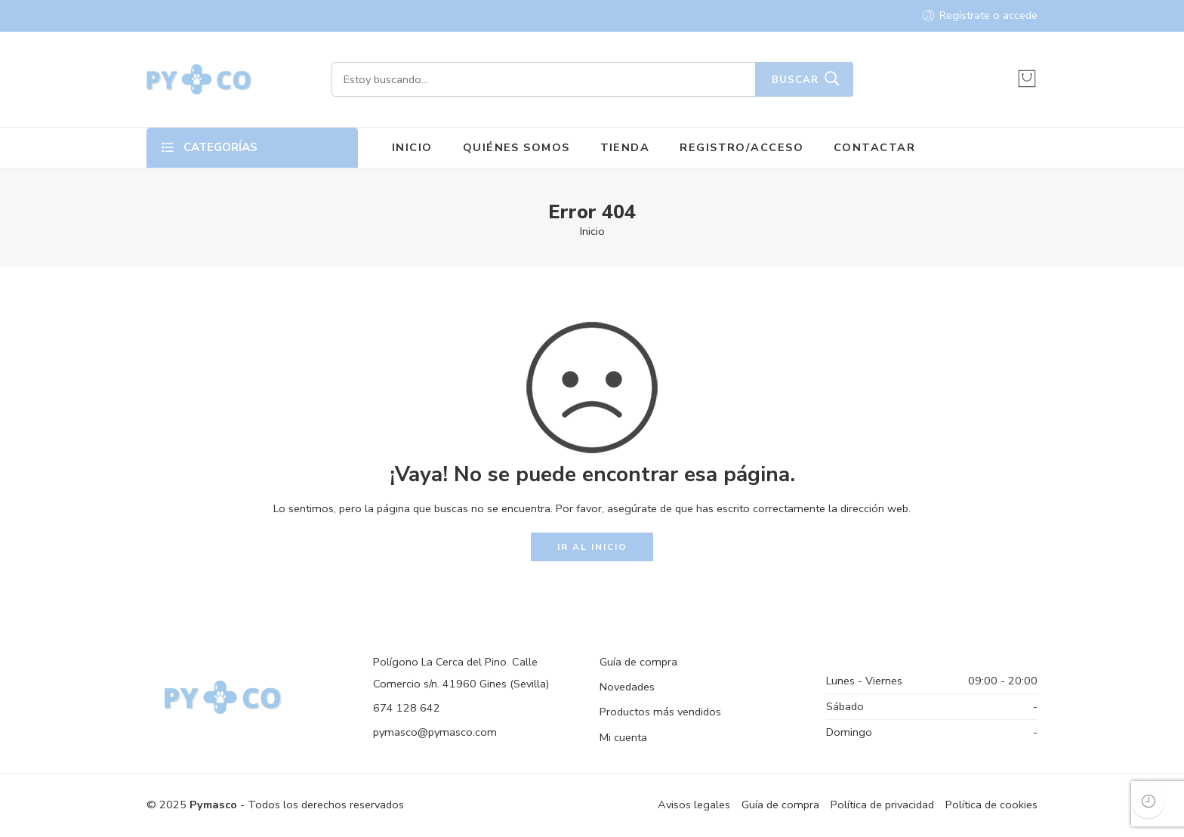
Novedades (627, 686)
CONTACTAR (874, 147)
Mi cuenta (623, 737)
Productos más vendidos (660, 711)
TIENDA (625, 147)
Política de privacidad (882, 804)
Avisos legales (694, 804)
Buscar (795, 80)
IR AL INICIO (592, 547)
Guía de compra (638, 661)
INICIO (412, 147)
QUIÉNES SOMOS (516, 147)
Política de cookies (991, 804)
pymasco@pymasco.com (435, 732)
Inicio (592, 231)
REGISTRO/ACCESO (741, 147)
